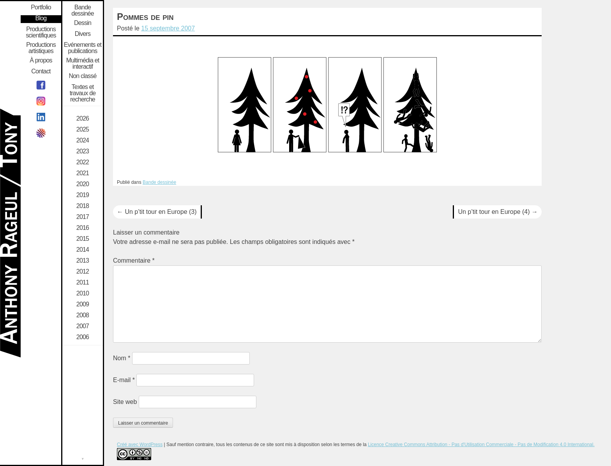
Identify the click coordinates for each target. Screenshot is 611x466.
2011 (82, 282)
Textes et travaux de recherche (83, 93)
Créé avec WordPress (139, 444)
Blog (41, 18)
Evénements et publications (82, 48)
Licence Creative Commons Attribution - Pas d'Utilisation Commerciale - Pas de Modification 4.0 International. (481, 444)
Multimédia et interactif (82, 63)
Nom (121, 358)
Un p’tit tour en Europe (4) (498, 211)
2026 (82, 119)
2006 (82, 337)
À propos (41, 60)
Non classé (82, 76)
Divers (83, 34)
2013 (82, 261)
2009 (82, 304)
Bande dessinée (159, 182)
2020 (82, 184)
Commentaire (134, 260)
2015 (82, 239)
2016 (82, 228)
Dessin (82, 23)
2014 (82, 250)
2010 (82, 293)
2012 (82, 272)
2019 (82, 195)
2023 (82, 151)
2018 (82, 206)
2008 (82, 315)
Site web (125, 401)
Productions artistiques (41, 48)
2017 (82, 217)
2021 (82, 173)
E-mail (124, 380)
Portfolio (41, 7)
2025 (82, 129)
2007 (82, 326)
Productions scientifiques (41, 32)
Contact (41, 71)
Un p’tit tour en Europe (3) (157, 211)
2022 (82, 162)
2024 (82, 140)
